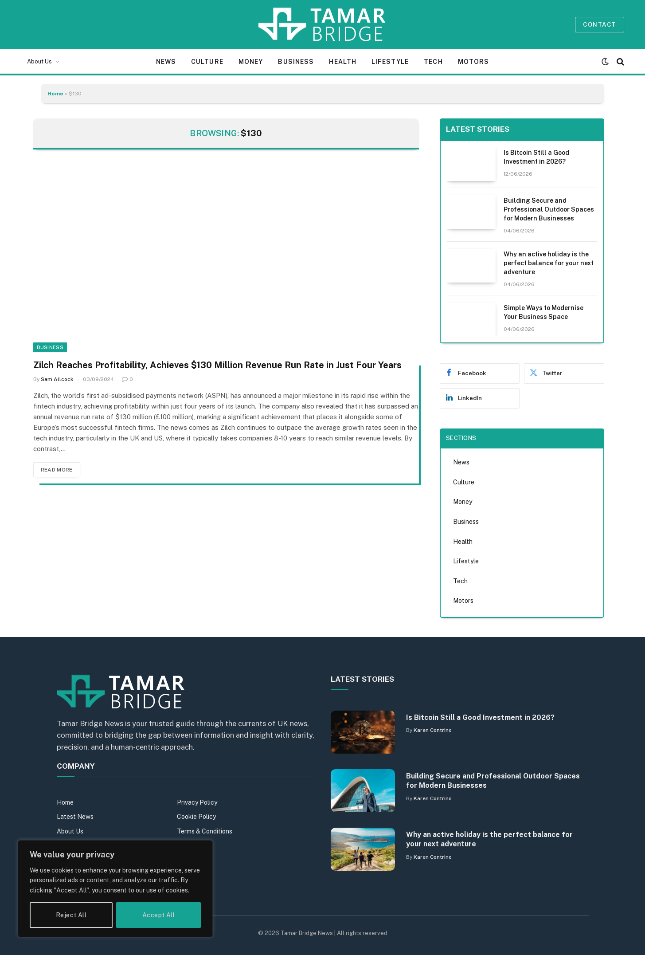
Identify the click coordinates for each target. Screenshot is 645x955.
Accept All (158, 915)
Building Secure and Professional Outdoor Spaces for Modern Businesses (549, 209)
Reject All (71, 915)
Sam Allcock (57, 379)
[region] (115, 888)
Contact (599, 24)
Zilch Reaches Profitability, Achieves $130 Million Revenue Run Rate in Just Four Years (217, 365)
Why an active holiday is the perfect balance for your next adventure (549, 263)
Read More (57, 470)
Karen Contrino (433, 730)
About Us (39, 61)
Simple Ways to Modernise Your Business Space (543, 312)
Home (55, 93)
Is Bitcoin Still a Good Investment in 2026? (536, 157)
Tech (433, 61)
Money (250, 61)
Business (296, 61)
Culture (207, 61)
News (166, 61)
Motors (473, 61)
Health (342, 61)
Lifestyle (390, 61)
